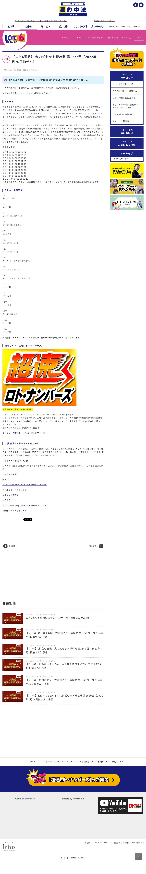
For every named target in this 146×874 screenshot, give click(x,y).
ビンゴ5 (51, 762)
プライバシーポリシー (102, 843)
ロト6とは (79, 37)
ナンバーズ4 (76, 762)
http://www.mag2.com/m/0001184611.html (24, 484)
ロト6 (32, 762)
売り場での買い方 (96, 37)
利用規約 (126, 843)
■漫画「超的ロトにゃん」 (104, 20)
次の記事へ (96, 546)
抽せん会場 (113, 37)
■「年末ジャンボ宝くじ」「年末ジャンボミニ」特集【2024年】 (41, 20)
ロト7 (24, 762)
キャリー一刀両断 (121, 121)
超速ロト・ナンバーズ (23, 433)
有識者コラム (104, 762)
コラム (139, 37)
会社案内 (88, 843)
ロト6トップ (65, 37)
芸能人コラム (118, 762)
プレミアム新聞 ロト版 (123, 84)
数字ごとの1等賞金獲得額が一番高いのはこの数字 (125, 106)
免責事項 (117, 843)
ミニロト (41, 762)
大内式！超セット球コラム (125, 91)
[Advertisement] (53, 573)
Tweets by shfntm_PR (25, 798)
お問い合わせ (137, 843)
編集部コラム (89, 762)
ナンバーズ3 (62, 762)
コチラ (44, 93)
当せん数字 (127, 37)
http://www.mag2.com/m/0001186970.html (24, 505)
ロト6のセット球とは (122, 114)
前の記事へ (10, 546)
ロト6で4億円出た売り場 (124, 97)
